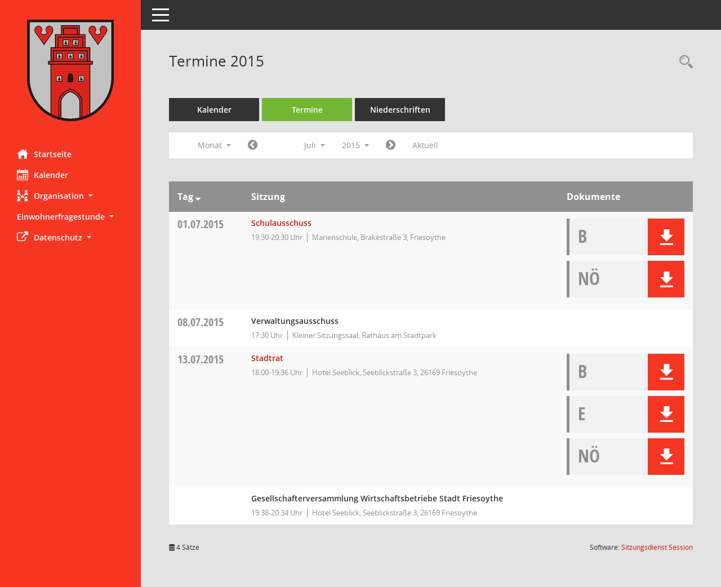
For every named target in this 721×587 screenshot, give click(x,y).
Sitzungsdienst (657, 547)
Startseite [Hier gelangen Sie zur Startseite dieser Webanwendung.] (44, 153)
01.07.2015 (200, 224)
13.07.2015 (200, 359)
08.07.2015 (200, 322)
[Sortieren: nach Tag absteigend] (198, 196)
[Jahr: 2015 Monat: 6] (252, 145)
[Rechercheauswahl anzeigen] (683, 62)
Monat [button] (214, 145)
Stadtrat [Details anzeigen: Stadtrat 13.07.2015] (267, 358)
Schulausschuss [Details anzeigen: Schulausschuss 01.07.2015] (281, 222)
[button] (70, 195)
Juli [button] (314, 145)
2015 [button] (355, 145)
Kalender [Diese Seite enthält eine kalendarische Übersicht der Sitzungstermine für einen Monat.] (42, 174)
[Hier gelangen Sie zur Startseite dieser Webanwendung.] (70, 70)
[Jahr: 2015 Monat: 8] (390, 145)
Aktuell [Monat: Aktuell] (425, 145)
